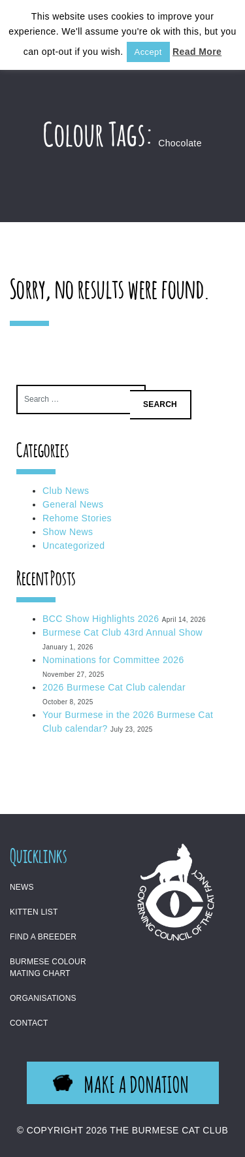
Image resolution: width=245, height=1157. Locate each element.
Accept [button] (148, 52)
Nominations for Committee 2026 (113, 660)
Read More (196, 51)
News (22, 887)
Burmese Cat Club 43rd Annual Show (122, 632)
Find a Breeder (43, 936)
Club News (65, 490)
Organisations (43, 998)
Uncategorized (73, 545)
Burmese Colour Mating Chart (48, 967)
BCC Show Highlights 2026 (100, 618)
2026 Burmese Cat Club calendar (114, 687)
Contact (29, 1023)
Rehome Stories (77, 518)
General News (73, 504)
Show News (67, 532)
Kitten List (34, 912)
